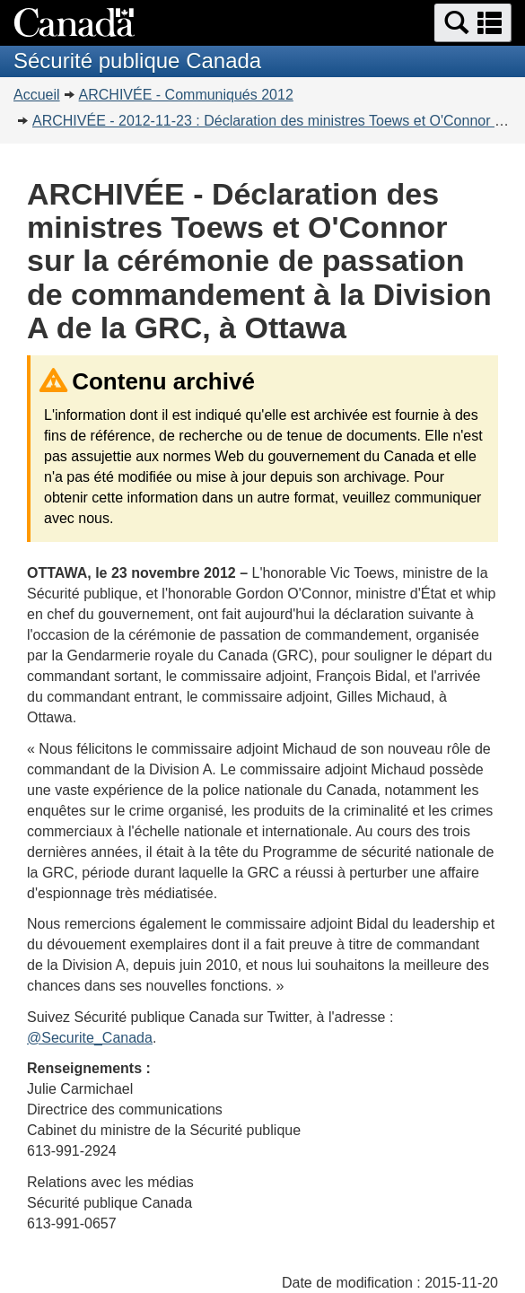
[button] (473, 23)
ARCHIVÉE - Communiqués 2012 (186, 94)
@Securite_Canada (90, 1037)
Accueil (36, 94)
